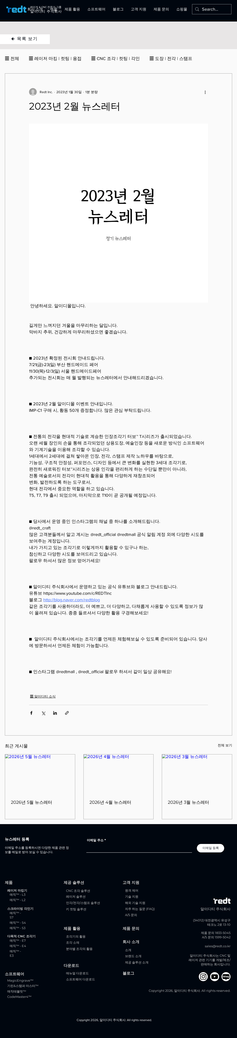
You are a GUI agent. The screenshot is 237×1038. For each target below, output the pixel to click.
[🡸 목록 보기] (25, 39)
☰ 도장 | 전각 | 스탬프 (170, 58)
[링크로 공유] (67, 713)
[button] (35, 9)
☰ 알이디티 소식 (43, 696)
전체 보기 (225, 745)
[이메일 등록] (210, 848)
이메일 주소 (95, 840)
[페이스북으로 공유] (31, 713)
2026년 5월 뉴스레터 (31, 802)
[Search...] (211, 9)
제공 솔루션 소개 (136, 962)
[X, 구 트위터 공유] (43, 713)
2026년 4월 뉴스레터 (110, 802)
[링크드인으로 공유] (55, 713)
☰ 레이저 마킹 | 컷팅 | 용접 (55, 58)
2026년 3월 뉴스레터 (188, 802)
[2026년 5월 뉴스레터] (40, 774)
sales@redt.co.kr (217, 946)
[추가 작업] (205, 92)
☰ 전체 (12, 58)
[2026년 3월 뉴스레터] (197, 774)
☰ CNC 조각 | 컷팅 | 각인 (115, 58)
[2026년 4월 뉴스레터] (119, 774)
